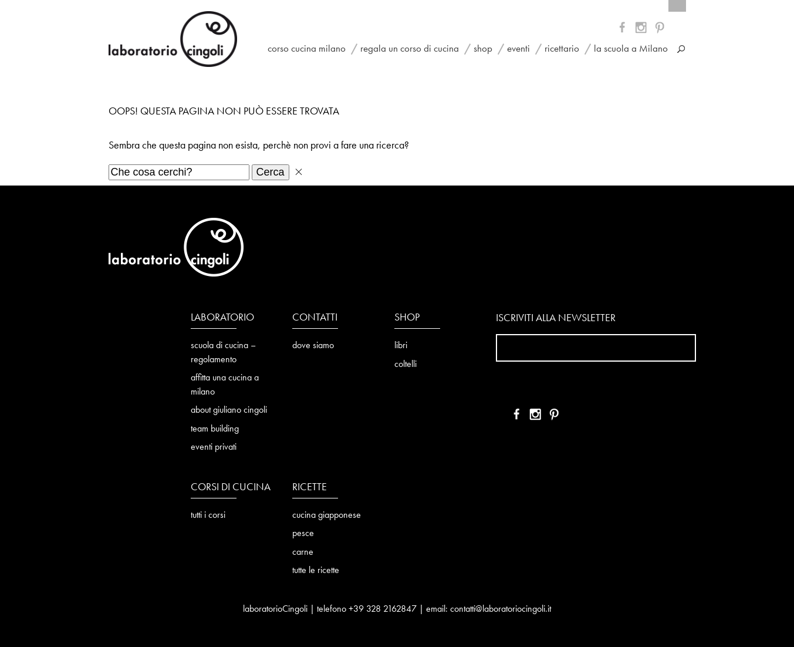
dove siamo (313, 346)
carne (302, 552)
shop (483, 49)
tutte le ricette (315, 570)
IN (660, 29)
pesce (303, 533)
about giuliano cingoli (229, 410)
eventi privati (213, 447)
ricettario (562, 49)
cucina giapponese (326, 515)
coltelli (405, 364)
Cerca (270, 172)
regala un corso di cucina (409, 49)
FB (624, 29)
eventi (518, 49)
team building (215, 429)
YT (642, 29)
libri (400, 346)
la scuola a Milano (631, 49)
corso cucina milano (307, 49)
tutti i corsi (208, 515)
